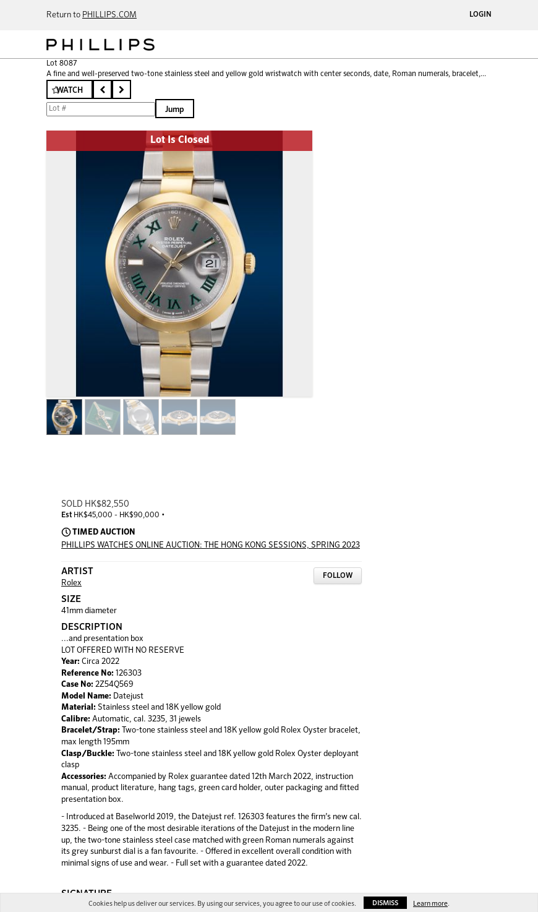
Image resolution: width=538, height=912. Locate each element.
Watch (69, 91)
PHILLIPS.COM (109, 15)
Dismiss (385, 903)
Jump (174, 110)
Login (480, 15)
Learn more (430, 903)
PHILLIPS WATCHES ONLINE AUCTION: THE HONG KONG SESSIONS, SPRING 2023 (210, 545)
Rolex (71, 583)
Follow (337, 576)
